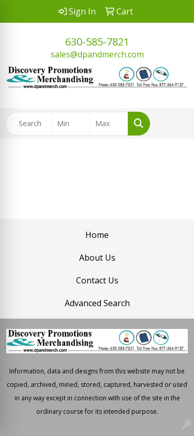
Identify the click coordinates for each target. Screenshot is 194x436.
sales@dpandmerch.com (97, 54)
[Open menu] (173, 123)
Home (97, 234)
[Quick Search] (28, 124)
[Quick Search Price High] (108, 124)
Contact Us (97, 280)
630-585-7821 (97, 42)
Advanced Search (97, 303)
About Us (97, 257)
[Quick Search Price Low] (70, 124)
